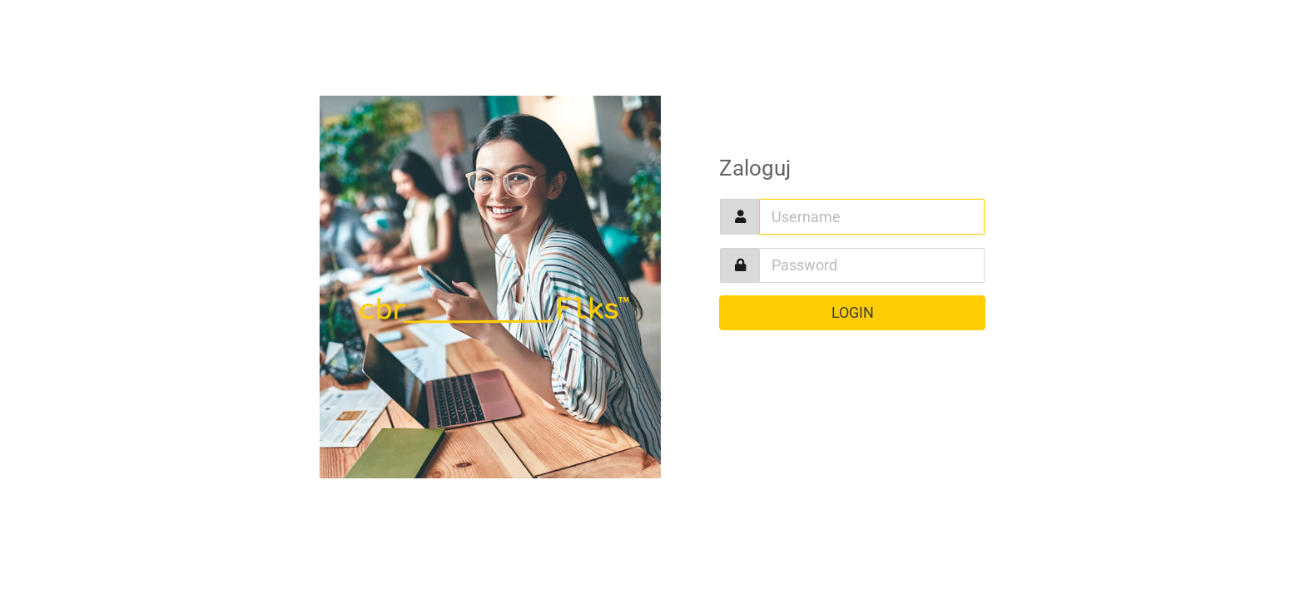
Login (852, 312)
